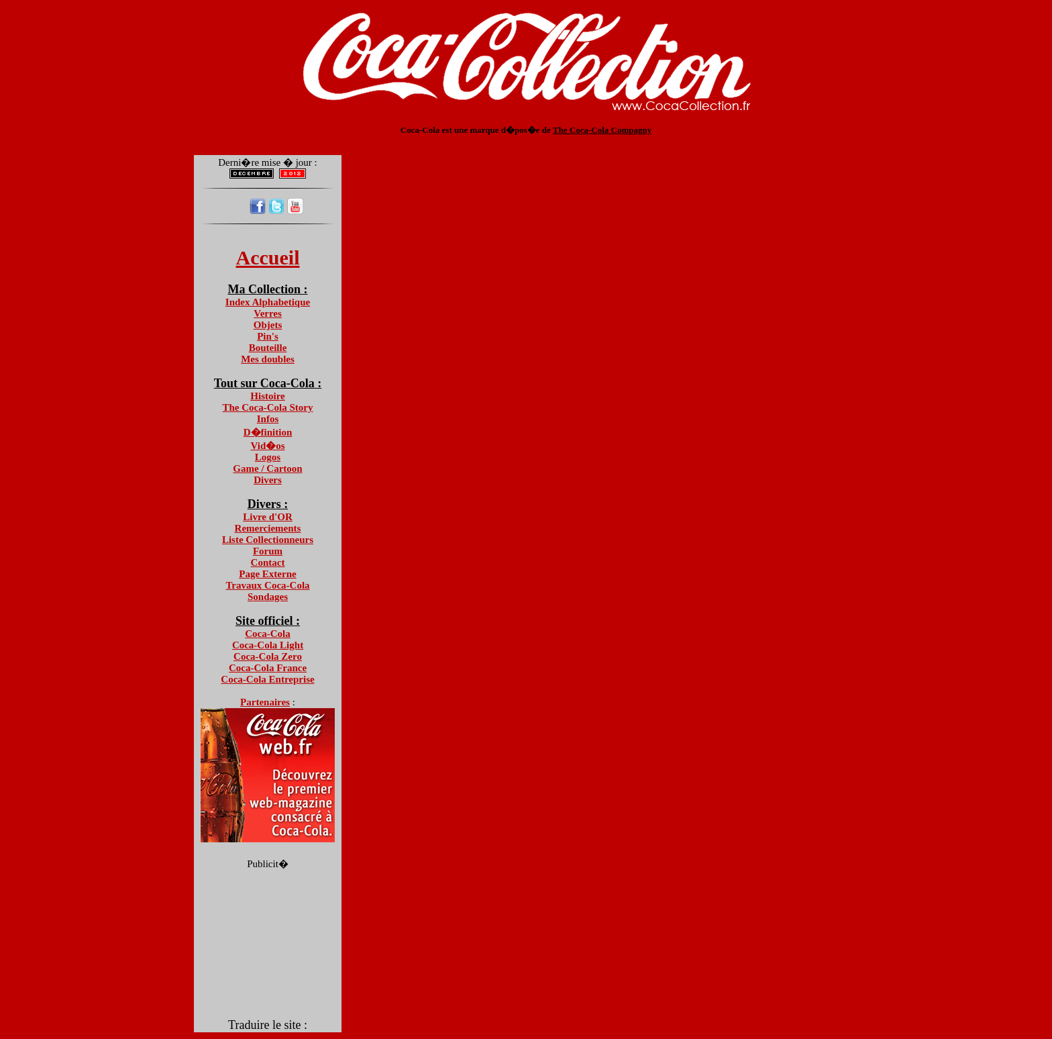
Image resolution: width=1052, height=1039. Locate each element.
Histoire (267, 396)
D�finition (268, 432)
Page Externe (267, 573)
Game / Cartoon (267, 468)
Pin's (267, 336)
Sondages (268, 596)
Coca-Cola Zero (267, 656)
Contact (268, 562)
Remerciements (268, 528)
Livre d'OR (267, 516)
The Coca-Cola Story (268, 407)
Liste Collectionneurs (267, 539)
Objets (268, 324)
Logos (267, 457)
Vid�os (267, 445)
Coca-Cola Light (267, 645)
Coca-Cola (268, 633)
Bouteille (268, 347)
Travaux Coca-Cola (267, 585)
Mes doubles (268, 359)
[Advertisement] (526, 141)
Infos (268, 418)
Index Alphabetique (267, 302)
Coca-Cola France (268, 667)
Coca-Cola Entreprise (267, 679)
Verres (268, 313)
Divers (268, 480)
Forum (267, 551)
